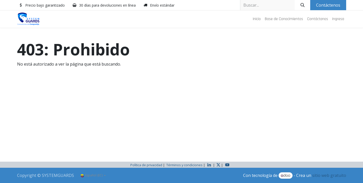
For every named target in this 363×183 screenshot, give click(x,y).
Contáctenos (328, 5)
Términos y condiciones (184, 165)
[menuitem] (257, 19)
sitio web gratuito (329, 175)
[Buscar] (302, 5)
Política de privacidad (146, 165)
